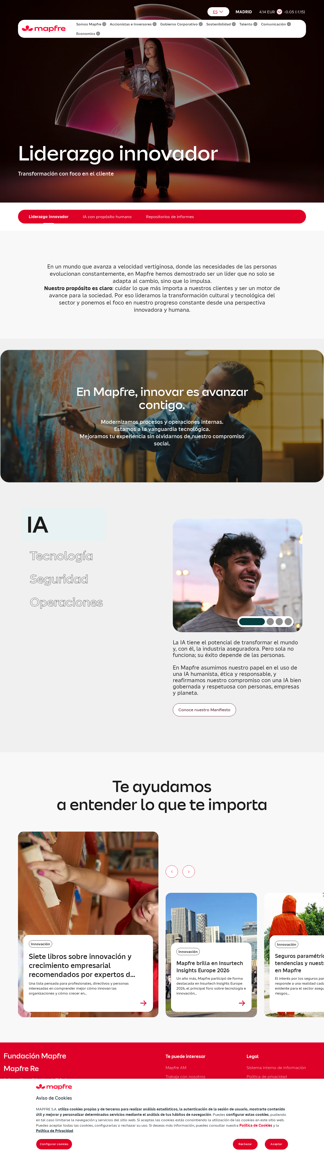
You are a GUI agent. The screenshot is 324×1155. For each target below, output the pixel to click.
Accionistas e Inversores (133, 24)
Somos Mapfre (91, 24)
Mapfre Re (21, 1068)
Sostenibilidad (221, 24)
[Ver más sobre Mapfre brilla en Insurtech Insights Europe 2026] (242, 1003)
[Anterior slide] (172, 871)
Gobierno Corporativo (181, 24)
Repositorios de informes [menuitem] (170, 216)
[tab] (63, 524)
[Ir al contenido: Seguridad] (279, 621)
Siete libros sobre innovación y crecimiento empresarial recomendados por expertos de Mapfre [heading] (81, 965)
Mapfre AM (176, 1067)
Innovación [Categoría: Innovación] (40, 944)
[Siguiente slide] (188, 871)
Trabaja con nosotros (185, 1076)
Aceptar (276, 1144)
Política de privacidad (267, 1076)
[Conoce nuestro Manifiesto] (204, 709)
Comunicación (276, 24)
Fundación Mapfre (35, 1055)
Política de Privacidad (54, 1130)
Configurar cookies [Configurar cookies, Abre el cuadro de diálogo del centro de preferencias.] (54, 1144)
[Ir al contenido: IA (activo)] (252, 621)
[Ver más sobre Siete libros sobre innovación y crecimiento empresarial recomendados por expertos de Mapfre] (144, 1003)
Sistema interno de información (276, 1067)
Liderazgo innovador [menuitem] (48, 216)
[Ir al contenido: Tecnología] (270, 621)
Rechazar (245, 1144)
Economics (88, 33)
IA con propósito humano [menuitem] (107, 216)
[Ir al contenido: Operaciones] (288, 621)
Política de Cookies (255, 1125)
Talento (248, 24)
